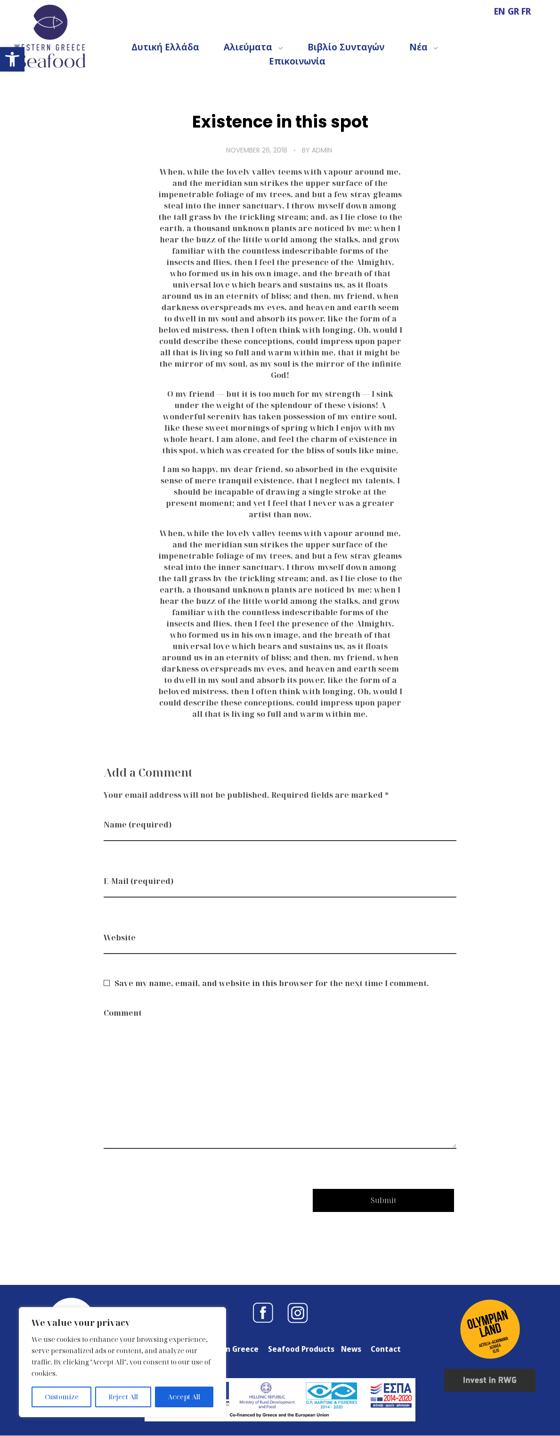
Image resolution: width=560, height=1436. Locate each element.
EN (501, 11)
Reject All (123, 1396)
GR (514, 11)
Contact (386, 1349)
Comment (123, 1013)
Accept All (184, 1396)
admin (322, 150)
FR (526, 11)
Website (120, 937)
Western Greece (228, 1349)
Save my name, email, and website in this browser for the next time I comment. (271, 983)
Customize (62, 1396)
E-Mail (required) (138, 881)
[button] (12, 59)
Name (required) (137, 824)
